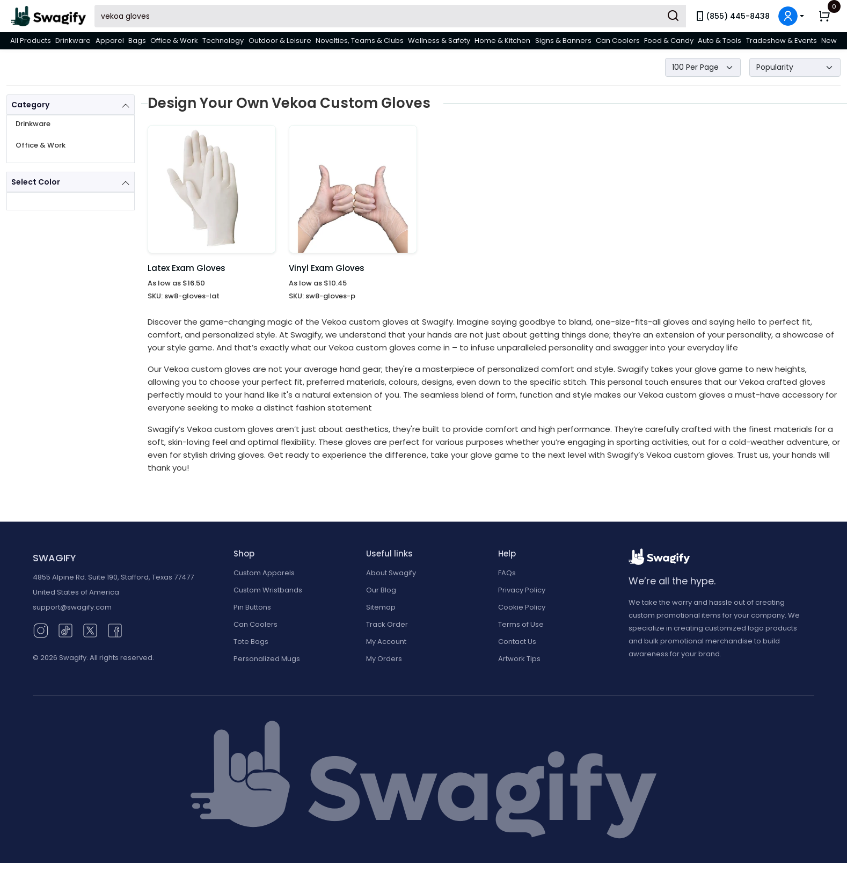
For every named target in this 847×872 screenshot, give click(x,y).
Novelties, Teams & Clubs (360, 40)
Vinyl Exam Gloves (326, 268)
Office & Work (174, 40)
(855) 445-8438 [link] (732, 16)
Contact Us (517, 641)
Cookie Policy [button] (521, 607)
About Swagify (391, 573)
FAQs (507, 573)
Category (30, 104)
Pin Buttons (252, 607)
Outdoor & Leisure (280, 40)
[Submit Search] (673, 16)
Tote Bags (250, 641)
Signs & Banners (563, 40)
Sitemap (381, 607)
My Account (386, 641)
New (829, 40)
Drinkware (73, 40)
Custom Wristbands (267, 590)
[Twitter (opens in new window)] (90, 629)
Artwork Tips (519, 659)
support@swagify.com (72, 607)
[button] (791, 16)
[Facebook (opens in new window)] (115, 629)
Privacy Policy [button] (521, 590)
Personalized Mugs (266, 659)
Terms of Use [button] (521, 624)
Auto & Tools (719, 40)
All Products (30, 40)
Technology (223, 40)
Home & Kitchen (502, 40)
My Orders (384, 659)
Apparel (110, 40)
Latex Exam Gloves (186, 268)
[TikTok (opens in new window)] (65, 629)
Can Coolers (618, 40)
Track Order (387, 624)
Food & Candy (668, 40)
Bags (137, 40)
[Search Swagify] (390, 16)
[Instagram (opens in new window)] (41, 629)
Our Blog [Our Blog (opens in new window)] (381, 590)
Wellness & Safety (439, 40)
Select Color (35, 182)
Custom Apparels (264, 573)
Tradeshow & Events (781, 40)
